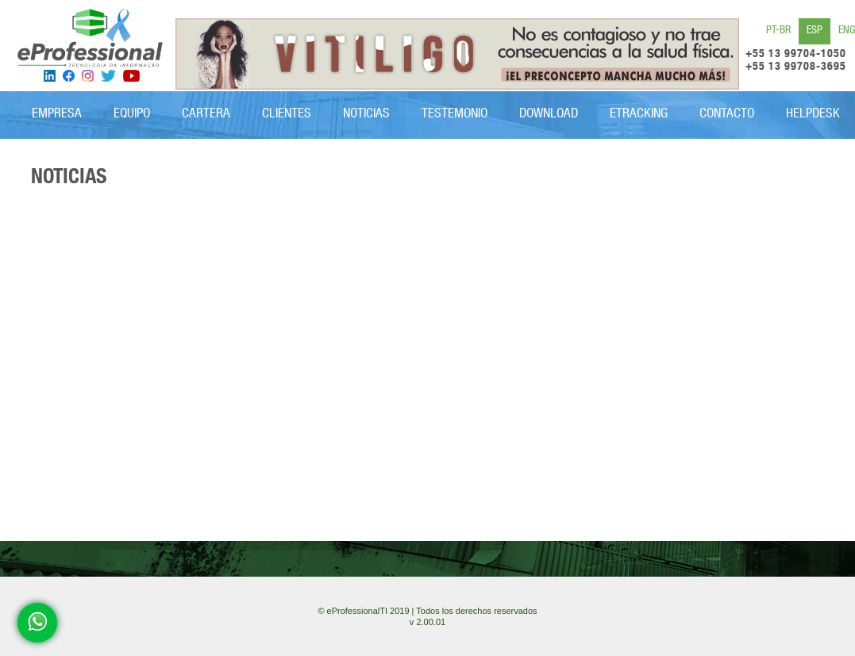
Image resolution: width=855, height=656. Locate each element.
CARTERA (206, 114)
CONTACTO (726, 114)
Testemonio (454, 114)
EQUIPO (132, 114)
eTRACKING (639, 114)
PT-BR (778, 30)
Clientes (286, 114)
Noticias (366, 114)
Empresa (57, 114)
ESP (814, 30)
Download (548, 114)
